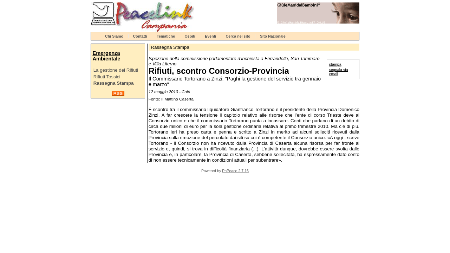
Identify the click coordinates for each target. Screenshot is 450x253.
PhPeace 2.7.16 (235, 171)
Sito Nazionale (273, 36)
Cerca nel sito (238, 36)
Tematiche (166, 36)
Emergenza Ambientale (106, 55)
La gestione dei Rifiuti (115, 70)
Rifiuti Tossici (106, 76)
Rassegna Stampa (113, 83)
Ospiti (190, 36)
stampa (335, 64)
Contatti (140, 36)
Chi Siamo (114, 36)
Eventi (210, 36)
